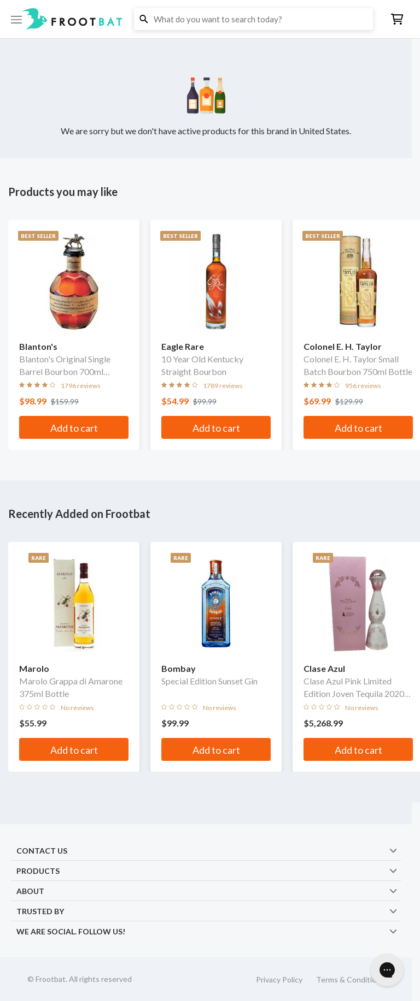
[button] (210, 19)
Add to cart (74, 428)
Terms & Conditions (350, 979)
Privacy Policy (279, 979)
